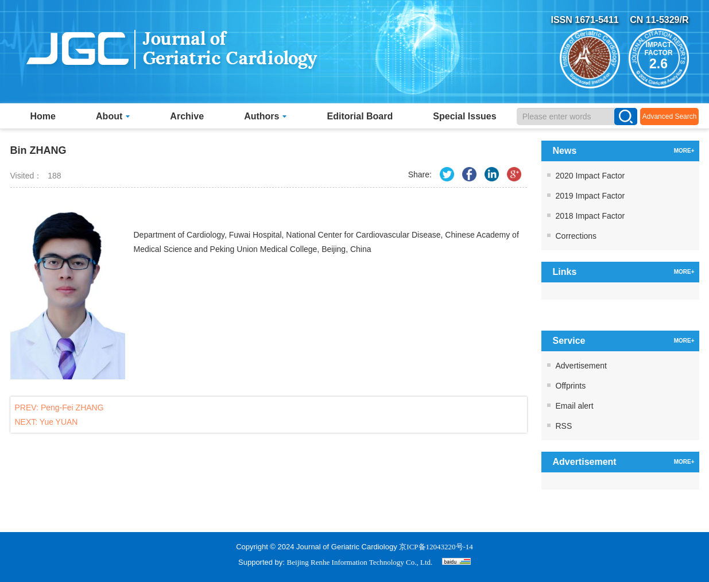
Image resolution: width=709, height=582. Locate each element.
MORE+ (684, 151)
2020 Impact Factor (590, 175)
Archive (187, 116)
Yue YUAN (59, 421)
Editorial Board (360, 116)
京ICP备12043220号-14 (436, 546)
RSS (564, 425)
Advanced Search (669, 116)
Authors (265, 116)
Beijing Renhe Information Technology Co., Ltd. (360, 562)
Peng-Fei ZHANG (72, 407)
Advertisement (581, 365)
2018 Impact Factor (590, 215)
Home (43, 116)
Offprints (571, 385)
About (113, 116)
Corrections (576, 235)
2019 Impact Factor (590, 195)
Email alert (575, 405)
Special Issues (464, 116)
